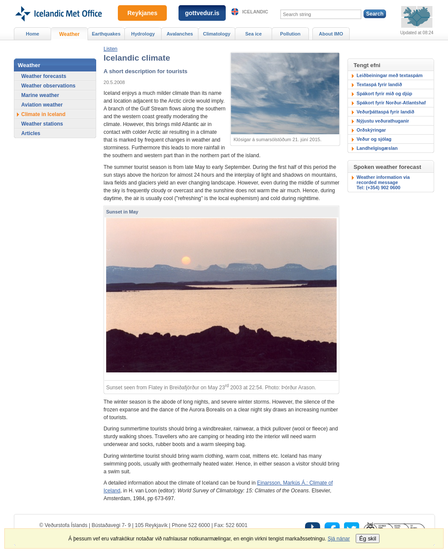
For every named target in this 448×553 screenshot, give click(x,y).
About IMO (331, 33)
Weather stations (42, 124)
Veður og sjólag (374, 139)
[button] (110, 49)
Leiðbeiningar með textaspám (389, 75)
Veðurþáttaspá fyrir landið (385, 111)
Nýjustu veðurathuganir (383, 120)
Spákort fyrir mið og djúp (384, 93)
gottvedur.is (202, 13)
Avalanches (180, 33)
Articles (30, 133)
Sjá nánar (339, 539)
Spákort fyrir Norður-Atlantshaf (391, 102)
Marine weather (40, 95)
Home (32, 33)
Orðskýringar (371, 130)
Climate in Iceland (43, 114)
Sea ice (253, 33)
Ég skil (367, 538)
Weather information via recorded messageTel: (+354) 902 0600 (383, 182)
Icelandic (255, 11)
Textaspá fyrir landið (379, 84)
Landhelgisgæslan (377, 148)
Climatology (216, 33)
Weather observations (48, 86)
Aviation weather (42, 105)
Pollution (290, 33)
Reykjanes (142, 13)
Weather (69, 34)
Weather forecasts (43, 76)
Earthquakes (106, 33)
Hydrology (143, 33)
